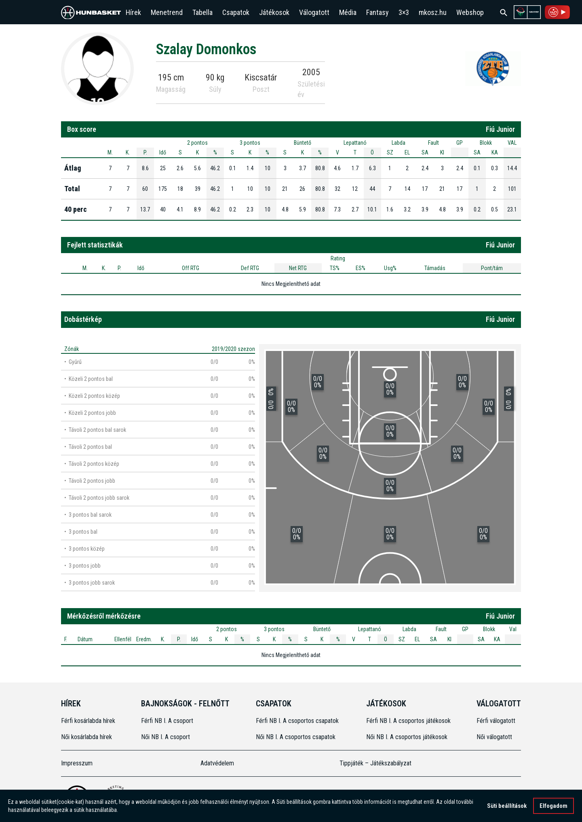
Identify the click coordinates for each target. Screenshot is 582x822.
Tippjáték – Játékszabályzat (375, 763)
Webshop (470, 12)
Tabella (202, 12)
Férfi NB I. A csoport (167, 721)
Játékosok (274, 12)
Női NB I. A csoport (165, 737)
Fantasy (377, 12)
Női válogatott (494, 737)
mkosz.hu (433, 12)
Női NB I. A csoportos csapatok (296, 737)
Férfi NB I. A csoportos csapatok (298, 721)
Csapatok (235, 12)
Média (347, 12)
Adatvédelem (217, 763)
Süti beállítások (507, 805)
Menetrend (167, 12)
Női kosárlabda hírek (86, 737)
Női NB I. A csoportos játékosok (406, 737)
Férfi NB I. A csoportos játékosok (408, 721)
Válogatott (314, 12)
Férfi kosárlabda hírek (88, 721)
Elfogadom (553, 805)
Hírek (133, 12)
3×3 (404, 12)
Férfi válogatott (496, 721)
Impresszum (77, 763)
